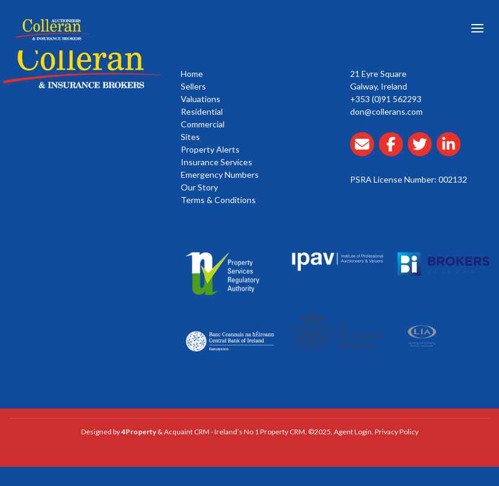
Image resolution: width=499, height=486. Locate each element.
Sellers (193, 86)
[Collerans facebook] (393, 151)
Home (192, 73)
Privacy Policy (397, 431)
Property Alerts (210, 149)
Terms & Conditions (218, 200)
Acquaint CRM (187, 431)
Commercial (203, 124)
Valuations (200, 99)
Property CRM (282, 431)
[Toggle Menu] (477, 30)
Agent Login (353, 431)
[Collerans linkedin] (451, 151)
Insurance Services (216, 162)
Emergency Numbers (220, 174)
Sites (190, 137)
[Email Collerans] (364, 151)
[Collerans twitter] (422, 151)
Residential (202, 111)
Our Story (199, 187)
